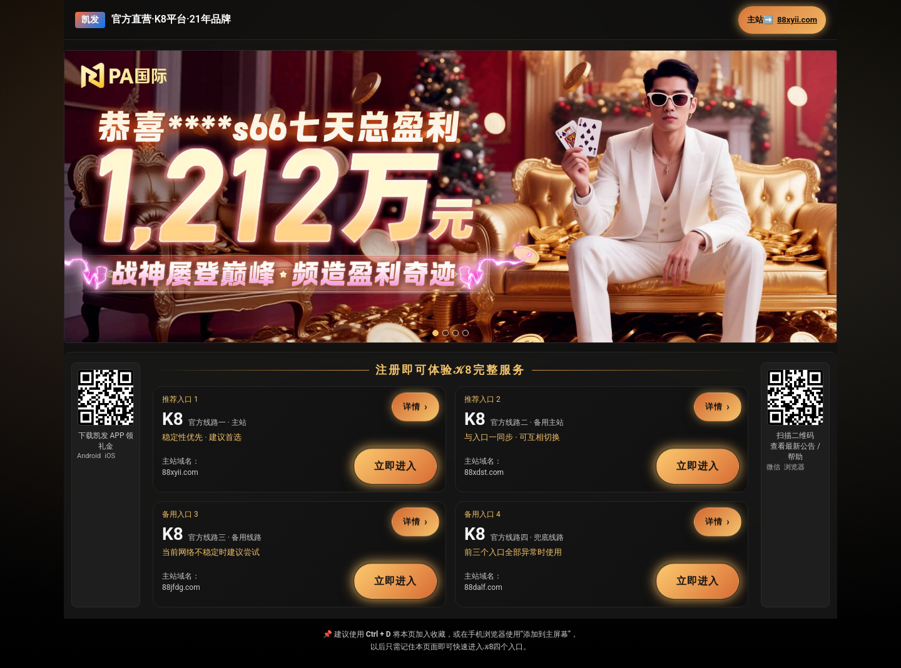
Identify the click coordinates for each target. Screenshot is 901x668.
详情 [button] (411, 407)
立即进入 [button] (395, 466)
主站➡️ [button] (782, 20)
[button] (450, 196)
